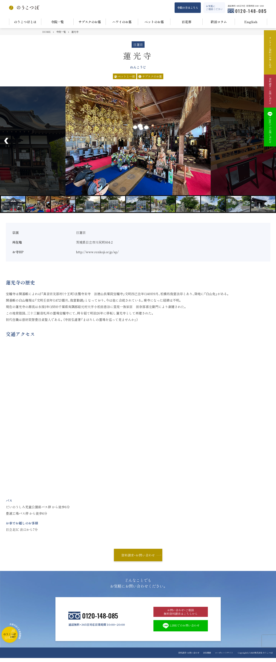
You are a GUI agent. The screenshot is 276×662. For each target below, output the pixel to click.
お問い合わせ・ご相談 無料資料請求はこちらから (180, 614)
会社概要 (206, 656)
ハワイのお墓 (122, 21)
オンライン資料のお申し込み (270, 52)
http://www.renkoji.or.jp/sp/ (97, 251)
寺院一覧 (57, 21)
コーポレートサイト (224, 656)
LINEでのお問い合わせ (180, 629)
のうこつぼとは (25, 21)
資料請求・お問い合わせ (138, 555)
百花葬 (186, 21)
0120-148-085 (251, 11)
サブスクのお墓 (89, 21)
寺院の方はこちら (187, 7)
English (250, 21)
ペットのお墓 (154, 21)
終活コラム (219, 21)
